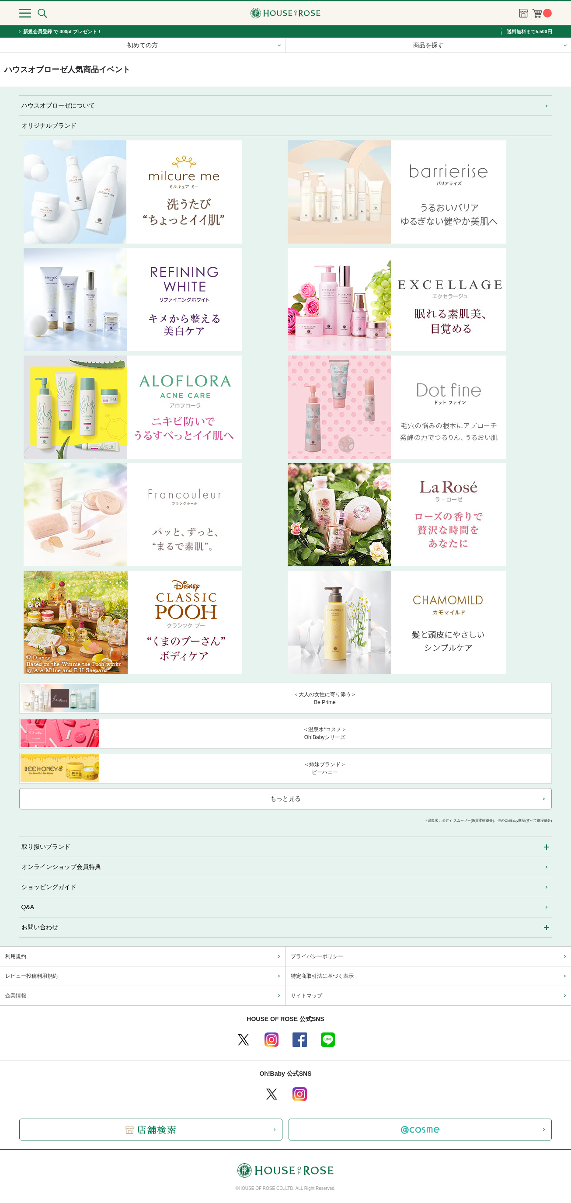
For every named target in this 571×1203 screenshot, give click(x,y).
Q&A (28, 906)
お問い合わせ (39, 927)
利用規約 (15, 956)
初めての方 (142, 45)
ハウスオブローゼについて (58, 105)
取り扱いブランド (45, 846)
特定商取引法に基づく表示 (322, 976)
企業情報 (15, 996)
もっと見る (285, 798)
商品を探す (428, 45)
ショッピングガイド (49, 886)
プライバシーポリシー (317, 956)
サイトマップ (306, 996)
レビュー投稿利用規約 (31, 976)
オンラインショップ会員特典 (61, 866)
